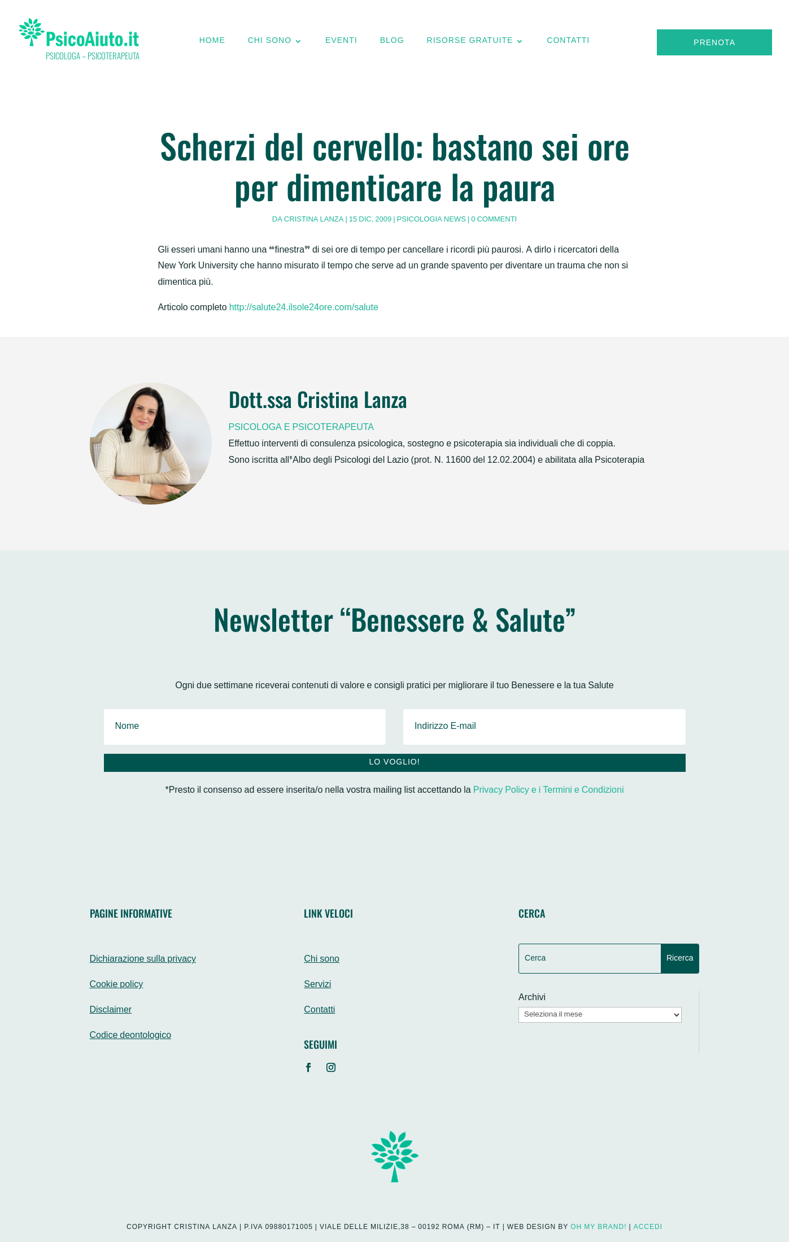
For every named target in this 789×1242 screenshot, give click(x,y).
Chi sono (269, 43)
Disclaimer (111, 1010)
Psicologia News (431, 220)
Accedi (648, 1227)
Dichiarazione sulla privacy (143, 960)
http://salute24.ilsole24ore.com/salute (303, 308)
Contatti (568, 43)
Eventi (341, 43)
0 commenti (494, 220)
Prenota (714, 43)
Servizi (317, 985)
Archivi (532, 999)
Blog (392, 43)
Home (212, 43)
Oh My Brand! (598, 1227)
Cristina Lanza (314, 220)
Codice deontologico (131, 1036)
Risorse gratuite (470, 43)
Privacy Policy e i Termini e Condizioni (548, 791)
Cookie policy (116, 985)
